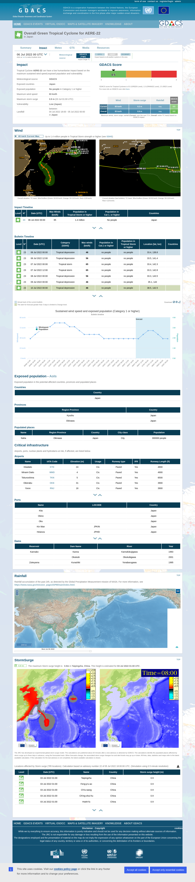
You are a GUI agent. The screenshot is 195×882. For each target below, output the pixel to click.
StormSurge (24, 658)
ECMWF (125, 54)
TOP (178, 130)
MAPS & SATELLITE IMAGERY (85, 24)
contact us (153, 1)
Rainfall (160, 100)
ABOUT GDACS (133, 821)
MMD (52, 472)
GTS (72, 48)
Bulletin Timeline (24, 236)
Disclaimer (87, 826)
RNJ (52, 488)
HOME (17, 24)
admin (178, 1)
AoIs (53, 376)
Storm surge (139, 100)
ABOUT (128, 24)
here (127, 89)
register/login (166, 1)
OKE (52, 483)
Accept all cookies (136, 870)
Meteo (58, 48)
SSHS (109, 136)
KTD (52, 467)
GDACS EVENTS (33, 24)
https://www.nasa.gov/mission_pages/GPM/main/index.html (44, 582)
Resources (103, 48)
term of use (140, 1)
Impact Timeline (23, 207)
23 (24, 220)
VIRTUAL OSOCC (55, 24)
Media (85, 48)
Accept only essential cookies (168, 870)
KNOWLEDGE (113, 24)
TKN (52, 477)
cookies (179, 826)
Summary (25, 48)
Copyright (100, 826)
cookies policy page (65, 869)
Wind (118, 100)
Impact (43, 48)
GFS (100, 54)
